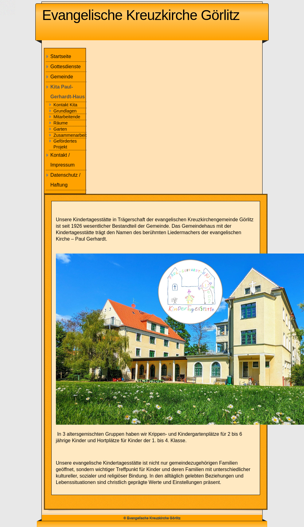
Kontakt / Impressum (62, 159)
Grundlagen (64, 110)
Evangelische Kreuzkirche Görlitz (141, 15)
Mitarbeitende (66, 116)
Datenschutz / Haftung (65, 179)
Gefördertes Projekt (65, 144)
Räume (60, 122)
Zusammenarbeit (70, 135)
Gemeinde (61, 76)
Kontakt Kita (65, 104)
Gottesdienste (65, 66)
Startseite (60, 56)
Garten (60, 129)
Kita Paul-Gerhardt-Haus (67, 91)
